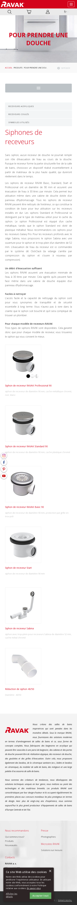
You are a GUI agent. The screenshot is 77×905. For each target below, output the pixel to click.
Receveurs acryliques (21, 106)
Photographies (48, 836)
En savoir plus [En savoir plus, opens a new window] (34, 888)
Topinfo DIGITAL (65, 900)
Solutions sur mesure (51, 850)
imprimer (65, 68)
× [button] (50, 871)
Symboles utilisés (18, 122)
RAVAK (12, 4)
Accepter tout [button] (40, 895)
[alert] (28, 885)
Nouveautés (11, 845)
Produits (18, 68)
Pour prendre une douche (37, 68)
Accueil (8, 68)
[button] (15, 895)
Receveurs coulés (18, 114)
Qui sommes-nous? (14, 836)
